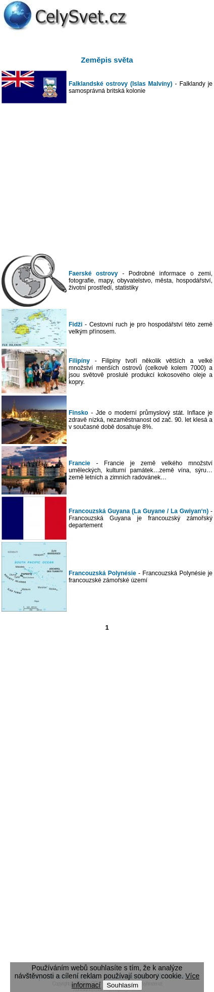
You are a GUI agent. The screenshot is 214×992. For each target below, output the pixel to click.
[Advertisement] (107, 178)
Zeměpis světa (107, 60)
